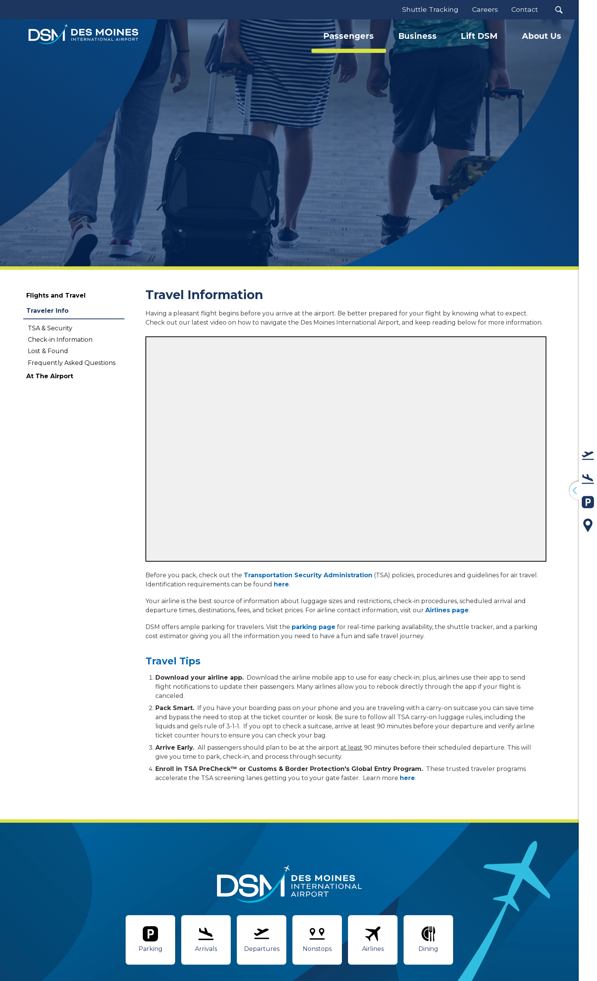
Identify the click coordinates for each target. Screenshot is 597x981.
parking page (313, 627)
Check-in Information (60, 339)
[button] (558, 9)
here (281, 584)
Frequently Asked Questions (71, 362)
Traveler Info (47, 310)
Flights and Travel (56, 295)
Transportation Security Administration (308, 575)
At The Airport (49, 376)
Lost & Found (48, 351)
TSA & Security (50, 328)
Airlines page (447, 610)
